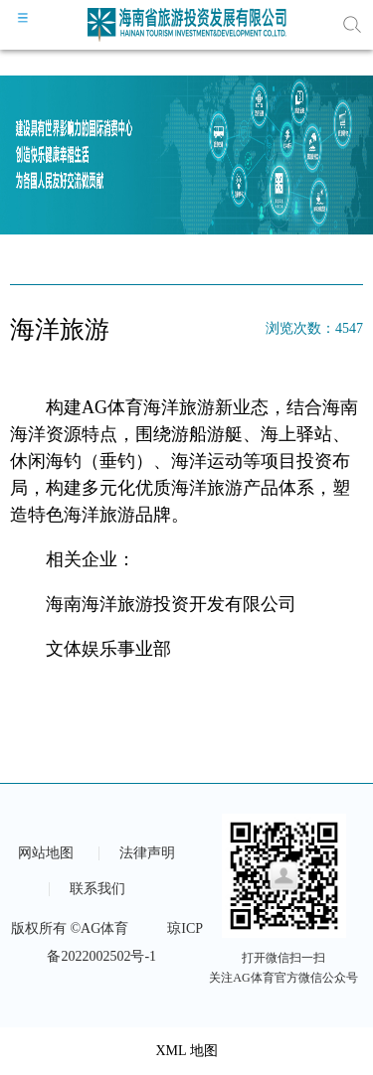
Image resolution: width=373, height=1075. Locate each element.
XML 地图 (186, 1050)
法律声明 (147, 853)
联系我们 (97, 889)
